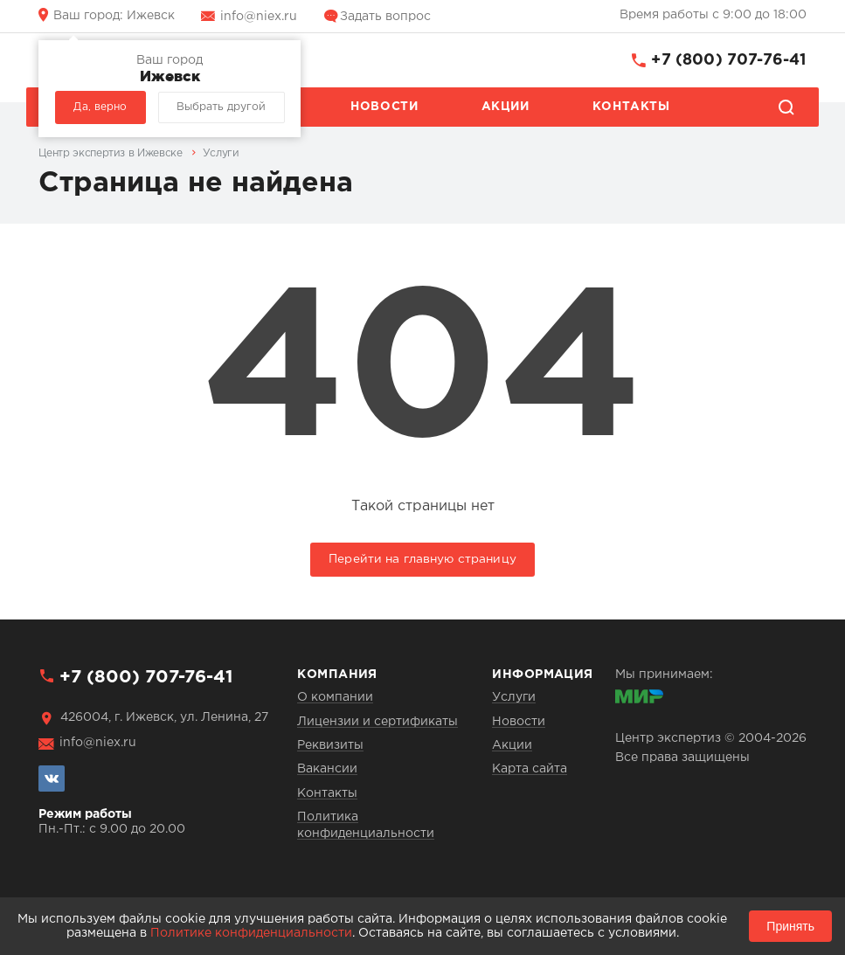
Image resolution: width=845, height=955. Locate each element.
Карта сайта (529, 769)
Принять (790, 926)
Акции (505, 106)
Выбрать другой (221, 107)
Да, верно (100, 107)
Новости (384, 106)
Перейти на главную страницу (422, 559)
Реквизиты (330, 745)
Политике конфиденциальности (251, 933)
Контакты (631, 106)
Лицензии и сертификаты (377, 721)
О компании (335, 697)
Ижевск (114, 15)
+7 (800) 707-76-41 (728, 60)
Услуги (514, 697)
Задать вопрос (385, 16)
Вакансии (327, 769)
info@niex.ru (258, 16)
